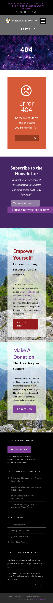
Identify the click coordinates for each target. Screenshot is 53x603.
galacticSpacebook (20, 536)
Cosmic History (18, 524)
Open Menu (43, 21)
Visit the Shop (22, 324)
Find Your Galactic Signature (26, 3)
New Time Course (19, 542)
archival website (27, 292)
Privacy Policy (40, 585)
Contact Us (19, 449)
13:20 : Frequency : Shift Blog (24, 471)
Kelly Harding (39, 599)
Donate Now (24, 409)
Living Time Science (20, 530)
